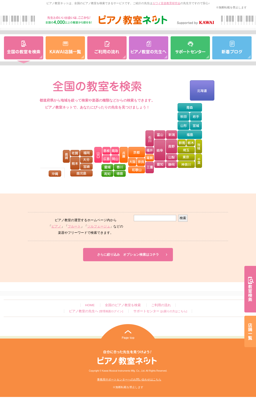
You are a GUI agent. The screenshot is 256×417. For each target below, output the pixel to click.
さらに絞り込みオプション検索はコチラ (128, 254)
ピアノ (56, 226)
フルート (74, 226)
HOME (90, 305)
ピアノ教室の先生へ (96, 311)
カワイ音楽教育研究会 (166, 3)
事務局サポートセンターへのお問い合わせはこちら (129, 379)
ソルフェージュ (98, 226)
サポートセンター (160, 311)
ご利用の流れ (161, 305)
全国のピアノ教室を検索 (123, 305)
